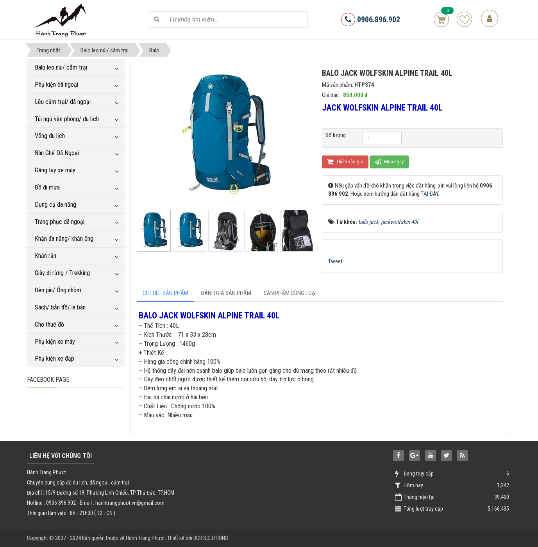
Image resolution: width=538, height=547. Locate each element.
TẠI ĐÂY (429, 193)
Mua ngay (389, 161)
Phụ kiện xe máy (55, 341)
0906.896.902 (370, 19)
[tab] (165, 293)
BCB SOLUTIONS (210, 538)
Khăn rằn (45, 255)
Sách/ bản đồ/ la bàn (60, 307)
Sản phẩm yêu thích (464, 19)
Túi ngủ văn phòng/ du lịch (67, 119)
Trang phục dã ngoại (59, 221)
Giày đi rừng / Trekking (62, 273)
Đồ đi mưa (47, 187)
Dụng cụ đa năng (55, 204)
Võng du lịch (50, 135)
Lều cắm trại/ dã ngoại (63, 101)
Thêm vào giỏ (345, 161)
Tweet (335, 261)
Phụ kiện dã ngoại (56, 84)
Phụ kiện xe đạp (54, 358)
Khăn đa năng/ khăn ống (64, 238)
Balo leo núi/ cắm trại (61, 67)
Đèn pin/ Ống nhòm (58, 290)
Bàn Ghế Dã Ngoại (57, 153)
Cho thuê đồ (49, 324)
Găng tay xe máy (55, 170)
